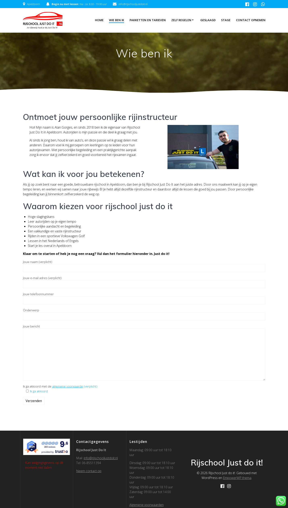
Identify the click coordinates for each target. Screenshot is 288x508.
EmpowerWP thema (237, 478)
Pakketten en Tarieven (148, 20)
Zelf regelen (181, 20)
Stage (226, 20)
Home (99, 20)
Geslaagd (208, 20)
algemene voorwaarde (67, 386)
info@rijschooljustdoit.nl (101, 458)
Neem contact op (88, 471)
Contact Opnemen (250, 20)
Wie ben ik (116, 20)
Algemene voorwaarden (146, 505)
